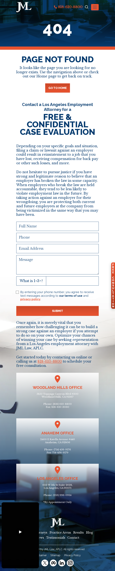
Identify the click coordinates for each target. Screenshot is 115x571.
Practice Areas (60, 532)
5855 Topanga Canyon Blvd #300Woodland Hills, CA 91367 (57, 395)
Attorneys (39, 532)
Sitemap (55, 555)
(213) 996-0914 (62, 495)
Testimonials (55, 537)
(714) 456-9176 (62, 449)
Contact (73, 537)
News (40, 537)
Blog (89, 532)
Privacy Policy (72, 555)
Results (78, 532)
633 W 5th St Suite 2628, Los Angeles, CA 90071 (57, 486)
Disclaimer (40, 555)
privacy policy (30, 299)
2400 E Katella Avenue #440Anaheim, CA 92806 (57, 441)
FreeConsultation (113, 285)
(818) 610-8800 (62, 403)
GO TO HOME (57, 88)
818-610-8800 (68, 7)
